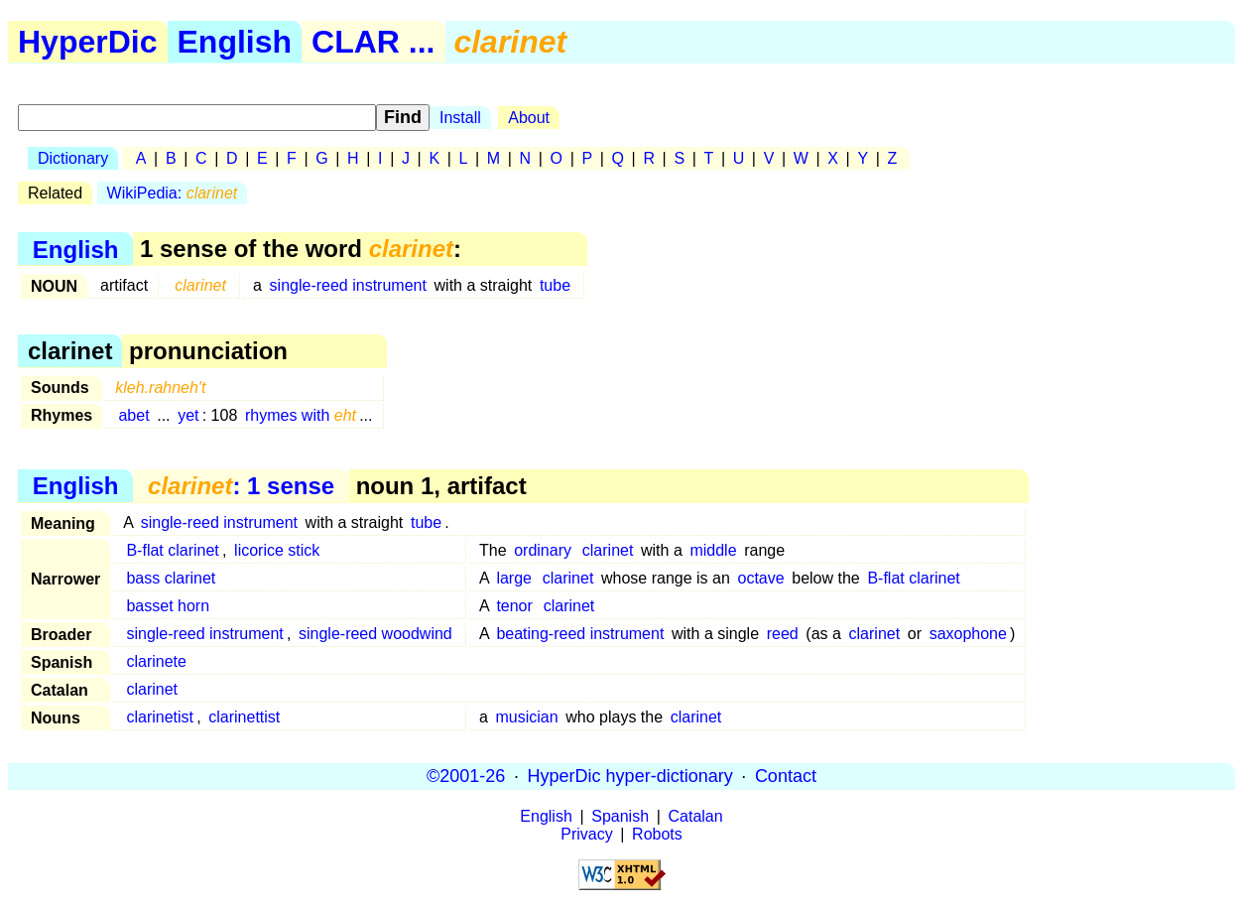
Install (460, 117)
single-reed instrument (348, 285)
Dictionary (73, 158)
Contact (785, 776)
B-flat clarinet (172, 550)
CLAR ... (373, 42)
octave (760, 578)
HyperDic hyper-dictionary (630, 776)
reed (783, 633)
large (514, 578)
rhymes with (300, 415)
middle (712, 550)
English (235, 42)
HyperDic (88, 42)
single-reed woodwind (375, 633)
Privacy (586, 834)
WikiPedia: (172, 193)
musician (526, 717)
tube (555, 285)
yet (188, 415)
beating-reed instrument (580, 633)
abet (133, 415)
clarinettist (244, 717)
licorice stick (276, 550)
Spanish (620, 816)
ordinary (542, 550)
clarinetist (159, 717)
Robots (657, 834)
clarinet (608, 550)
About (529, 117)
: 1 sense (241, 485)
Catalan (696, 816)
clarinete (156, 661)
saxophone (968, 633)
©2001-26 (466, 776)
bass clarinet (170, 578)
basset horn (167, 605)
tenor (514, 605)
